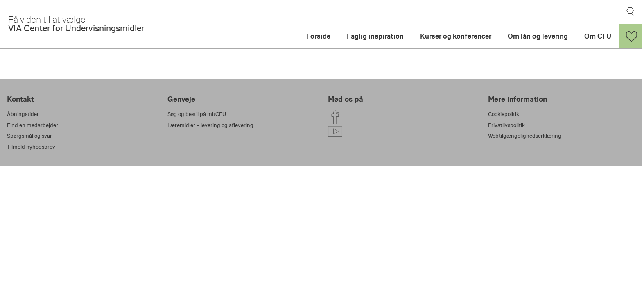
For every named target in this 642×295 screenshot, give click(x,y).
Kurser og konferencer (455, 36)
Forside (318, 36)
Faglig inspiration (375, 36)
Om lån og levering (538, 36)
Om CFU (597, 36)
